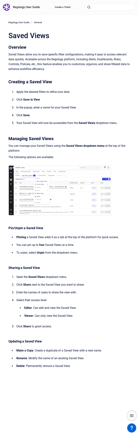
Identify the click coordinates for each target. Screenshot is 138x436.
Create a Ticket (62, 7)
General (38, 22)
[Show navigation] (132, 416)
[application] (131, 429)
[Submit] (89, 7)
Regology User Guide (26, 7)
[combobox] (110, 7)
